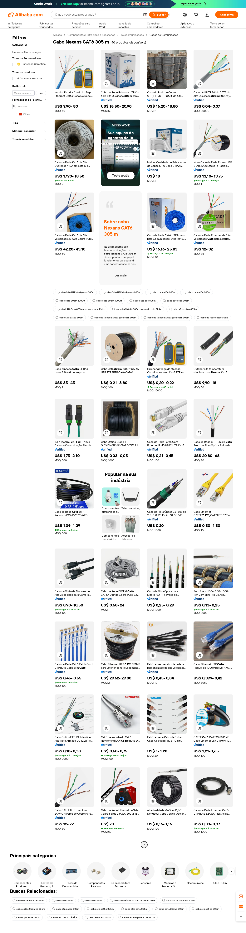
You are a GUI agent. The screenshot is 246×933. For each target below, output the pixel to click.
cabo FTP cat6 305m (98, 917)
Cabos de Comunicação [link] (164, 34)
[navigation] (29, 440)
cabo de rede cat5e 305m (213, 317)
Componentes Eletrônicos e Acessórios (91, 34)
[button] (145, 14)
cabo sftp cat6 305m (134, 908)
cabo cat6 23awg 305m (169, 908)
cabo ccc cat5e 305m (161, 292)
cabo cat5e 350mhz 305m (178, 900)
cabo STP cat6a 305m (69, 317)
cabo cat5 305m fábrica (62, 917)
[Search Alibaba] (97, 15)
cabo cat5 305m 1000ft (70, 300)
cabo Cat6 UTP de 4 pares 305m (75, 292)
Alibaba (57, 34)
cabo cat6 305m (62, 900)
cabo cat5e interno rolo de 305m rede (132, 900)
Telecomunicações (132, 34)
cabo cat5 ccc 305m (142, 300)
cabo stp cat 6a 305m (205, 908)
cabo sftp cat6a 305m (183, 309)
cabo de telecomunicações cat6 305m (113, 317)
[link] (241, 896)
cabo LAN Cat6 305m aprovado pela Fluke (80, 309)
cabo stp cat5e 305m (65, 908)
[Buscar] (159, 15)
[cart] (196, 15)
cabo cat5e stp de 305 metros (136, 917)
